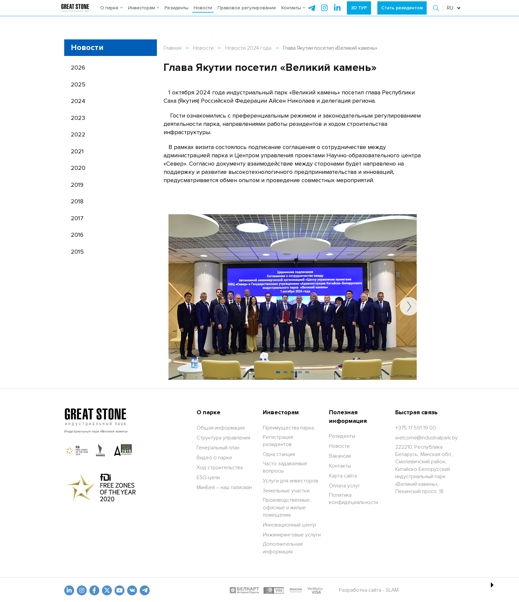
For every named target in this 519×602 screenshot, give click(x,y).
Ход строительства (220, 467)
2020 (78, 168)
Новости (203, 13)
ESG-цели (208, 477)
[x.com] (107, 590)
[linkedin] (69, 590)
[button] (437, 13)
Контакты (293, 13)
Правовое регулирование (246, 13)
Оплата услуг (344, 485)
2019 (77, 184)
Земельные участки (286, 490)
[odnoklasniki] (82, 590)
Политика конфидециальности (353, 499)
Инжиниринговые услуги (292, 534)
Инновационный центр (289, 525)
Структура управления (223, 437)
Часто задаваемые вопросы (285, 467)
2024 (78, 101)
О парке (111, 13)
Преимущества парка (288, 428)
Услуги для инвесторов (290, 480)
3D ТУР (359, 13)
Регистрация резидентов (278, 441)
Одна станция (279, 454)
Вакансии (340, 456)
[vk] (132, 590)
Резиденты (176, 13)
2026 (78, 67)
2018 (77, 201)
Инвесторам (143, 13)
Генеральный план (218, 447)
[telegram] (311, 13)
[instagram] (337, 13)
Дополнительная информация (283, 548)
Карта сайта (343, 476)
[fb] (94, 590)
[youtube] (119, 590)
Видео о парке (214, 457)
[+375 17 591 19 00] (415, 427)
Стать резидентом (402, 13)
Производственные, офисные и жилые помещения (287, 507)
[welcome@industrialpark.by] (426, 437)
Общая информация (221, 428)
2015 (77, 251)
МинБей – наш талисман (224, 487)
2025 (78, 84)
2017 (77, 218)
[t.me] (145, 590)
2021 (77, 151)
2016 (77, 234)
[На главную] (75, 13)
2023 (78, 118)
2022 (78, 134)
